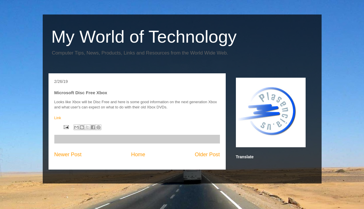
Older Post (207, 154)
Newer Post (68, 154)
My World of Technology (144, 36)
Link (57, 118)
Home (138, 154)
